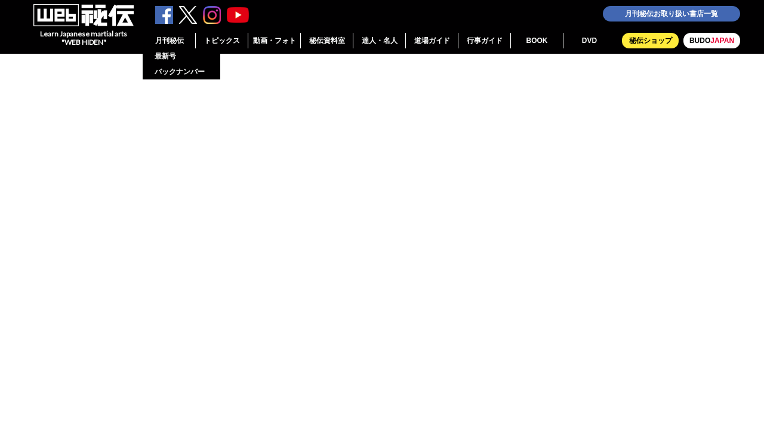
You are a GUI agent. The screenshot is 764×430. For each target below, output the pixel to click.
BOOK (537, 40)
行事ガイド (485, 40)
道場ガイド (432, 40)
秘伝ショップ (650, 40)
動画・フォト (274, 40)
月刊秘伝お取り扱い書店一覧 (671, 14)
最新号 (165, 56)
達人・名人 (380, 40)
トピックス (222, 40)
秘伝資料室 (327, 40)
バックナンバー (180, 71)
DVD (589, 40)
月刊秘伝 (169, 40)
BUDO (711, 40)
